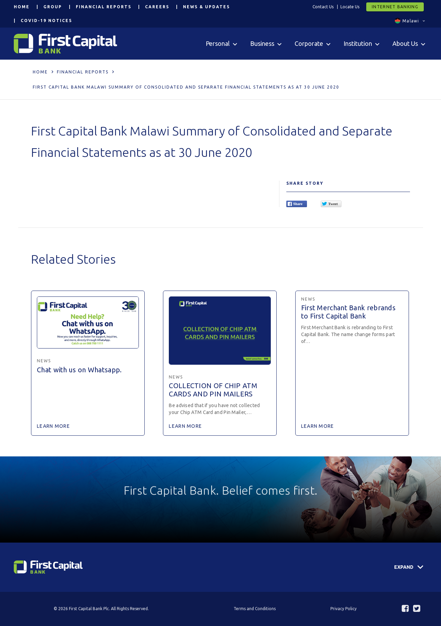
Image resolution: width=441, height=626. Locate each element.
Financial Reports (103, 6)
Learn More (53, 426)
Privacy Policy (343, 608)
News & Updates (206, 6)
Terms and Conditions (255, 608)
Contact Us (323, 6)
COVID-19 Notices (46, 20)
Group (52, 6)
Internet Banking (395, 6)
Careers (157, 6)
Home (22, 6)
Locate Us (349, 6)
